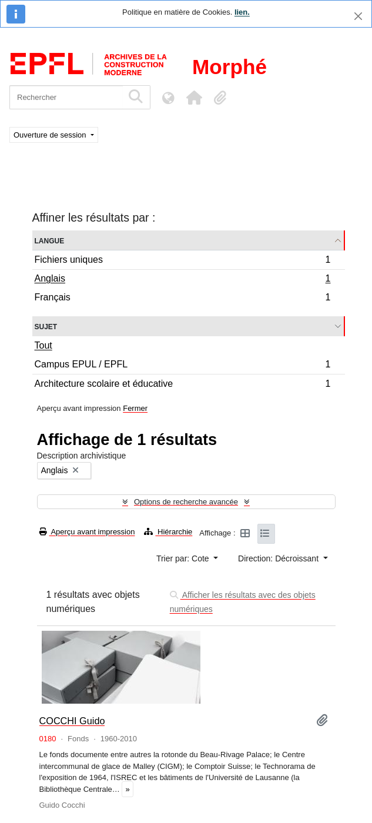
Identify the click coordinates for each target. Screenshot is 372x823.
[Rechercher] (66, 97)
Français (182, 298)
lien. (242, 12)
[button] (194, 97)
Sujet (46, 326)
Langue (50, 240)
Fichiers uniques (182, 261)
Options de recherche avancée (186, 501)
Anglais (182, 280)
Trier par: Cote (184, 558)
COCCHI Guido (72, 720)
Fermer (135, 408)
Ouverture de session (51, 135)
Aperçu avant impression (87, 531)
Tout (43, 345)
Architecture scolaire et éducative (182, 385)
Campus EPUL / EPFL (182, 365)
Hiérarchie (168, 531)
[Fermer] (358, 16)
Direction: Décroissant (279, 558)
